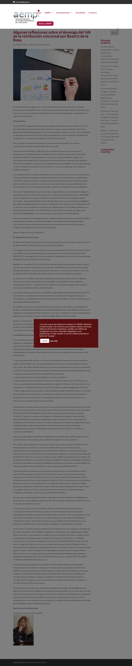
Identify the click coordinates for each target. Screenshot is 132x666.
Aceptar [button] (45, 341)
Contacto (92, 13)
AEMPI (47, 13)
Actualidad (80, 13)
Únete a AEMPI (45, 23)
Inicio (39, 13)
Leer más (54, 341)
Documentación (63, 13)
